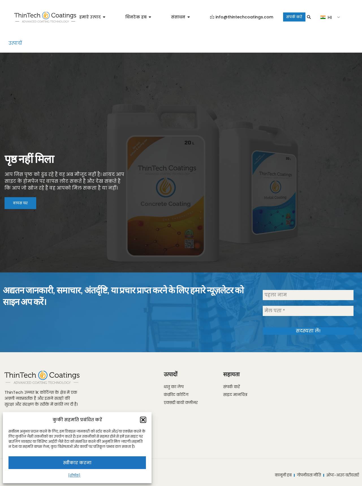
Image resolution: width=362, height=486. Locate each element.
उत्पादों (15, 43)
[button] (143, 420)
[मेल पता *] (308, 311)
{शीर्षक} (74, 475)
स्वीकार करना (77, 463)
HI (332, 17)
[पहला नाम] (308, 296)
